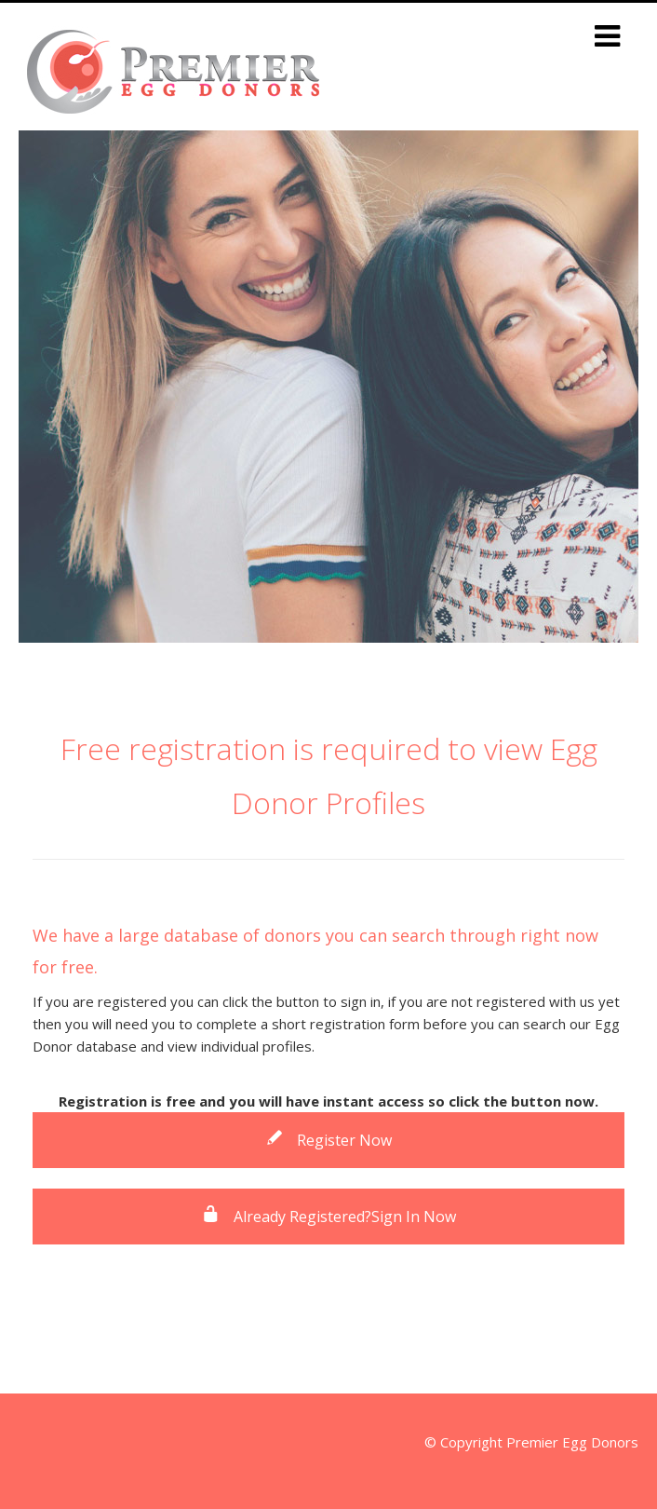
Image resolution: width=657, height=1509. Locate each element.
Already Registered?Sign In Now (329, 1216)
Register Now (328, 1140)
